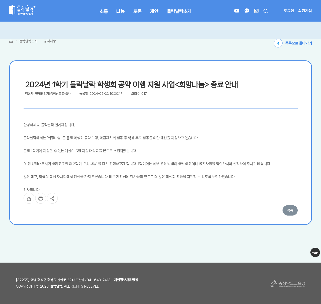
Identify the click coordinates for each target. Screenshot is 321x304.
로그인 (289, 11)
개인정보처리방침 (126, 280)
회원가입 (305, 11)
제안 (154, 11)
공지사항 (50, 41)
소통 (104, 11)
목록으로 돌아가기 (293, 43)
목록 (290, 210)
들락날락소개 (179, 11)
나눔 (120, 11)
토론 (137, 11)
